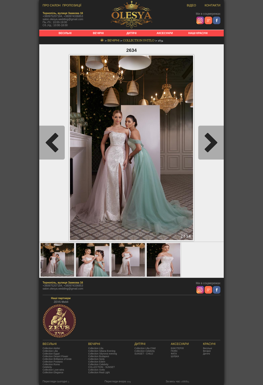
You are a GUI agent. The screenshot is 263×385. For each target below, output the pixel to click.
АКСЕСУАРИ (164, 33)
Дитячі (206, 353)
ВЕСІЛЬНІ (65, 33)
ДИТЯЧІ (131, 33)
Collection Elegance (53, 372)
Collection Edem (96, 361)
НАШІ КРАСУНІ (198, 33)
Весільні (207, 348)
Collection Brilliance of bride (57, 359)
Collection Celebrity (98, 364)
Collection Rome (51, 364)
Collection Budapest (98, 356)
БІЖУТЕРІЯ (177, 348)
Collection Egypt (51, 353)
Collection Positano (53, 361)
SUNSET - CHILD (144, 353)
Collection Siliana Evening (101, 351)
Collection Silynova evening (102, 353)
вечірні (114, 40)
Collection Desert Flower (55, 356)
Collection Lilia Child (145, 348)
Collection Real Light (99, 372)
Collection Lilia (50, 351)
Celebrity (47, 367)
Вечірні (207, 351)
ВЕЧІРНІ (98, 33)
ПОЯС (174, 351)
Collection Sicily (96, 359)
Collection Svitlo (139, 40)
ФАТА (174, 353)
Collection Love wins (53, 369)
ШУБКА (175, 356)
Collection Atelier (51, 348)
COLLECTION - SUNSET (101, 367)
